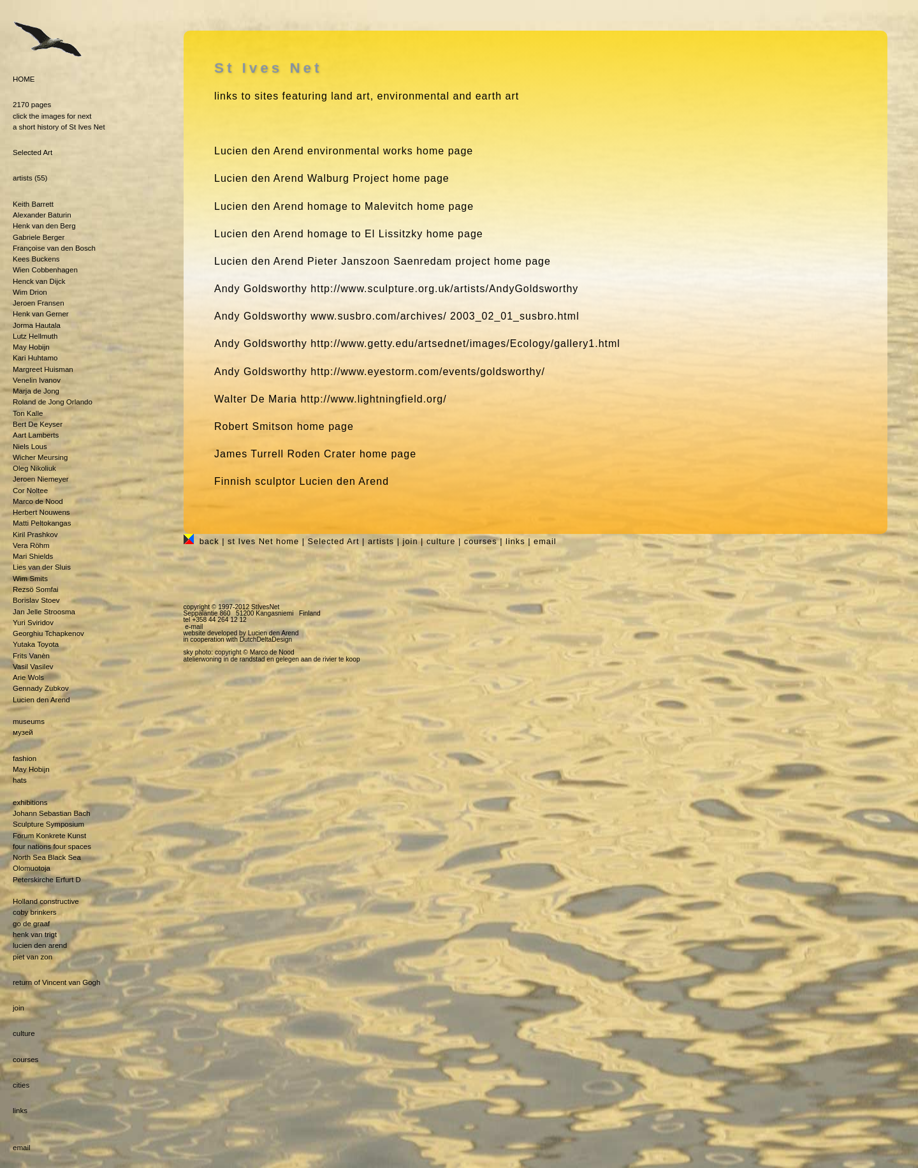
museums (29, 721)
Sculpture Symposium (48, 824)
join (18, 1008)
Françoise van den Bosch (54, 248)
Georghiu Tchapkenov (48, 633)
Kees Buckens (36, 259)
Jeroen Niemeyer (41, 479)
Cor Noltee (30, 490)
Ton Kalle (28, 413)
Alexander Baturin (42, 215)
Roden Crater (321, 453)
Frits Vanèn (31, 656)
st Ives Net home (263, 541)
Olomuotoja (31, 868)
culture (24, 1033)
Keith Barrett (33, 204)
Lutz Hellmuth (35, 336)
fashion (24, 758)
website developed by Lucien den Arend (241, 633)
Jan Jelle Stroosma (44, 612)
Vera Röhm (31, 545)
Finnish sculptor (255, 481)
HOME (24, 79)
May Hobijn (31, 347)
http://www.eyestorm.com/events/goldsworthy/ (427, 371)
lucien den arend (40, 945)
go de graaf (31, 924)
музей (23, 732)
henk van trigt (35, 934)
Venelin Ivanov (37, 380)
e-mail (194, 626)
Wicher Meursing (40, 457)
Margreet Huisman (43, 369)
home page (325, 426)
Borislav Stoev (36, 600)
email (22, 1147)
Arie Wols (28, 677)
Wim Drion (30, 292)
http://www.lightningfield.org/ (373, 399)
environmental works (360, 150)
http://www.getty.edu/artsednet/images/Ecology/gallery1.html (465, 343)
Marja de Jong (36, 391)
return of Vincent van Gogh (56, 982)
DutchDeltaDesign (266, 639)
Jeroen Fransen (38, 303)
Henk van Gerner (41, 314)
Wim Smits (30, 578)
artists (23, 178)
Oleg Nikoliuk (34, 468)
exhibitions (30, 802)
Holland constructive (46, 901)
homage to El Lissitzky (365, 233)
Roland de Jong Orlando (52, 402)
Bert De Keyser (37, 424)
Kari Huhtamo (35, 358)
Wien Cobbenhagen (45, 270)
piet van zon (32, 957)
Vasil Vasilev (33, 666)
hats (20, 780)
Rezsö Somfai (36, 589)
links (20, 1110)
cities (21, 1085)
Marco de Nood (38, 501)
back (209, 541)
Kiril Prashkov (35, 534)
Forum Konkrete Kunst (49, 835)
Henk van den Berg (44, 226)
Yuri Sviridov (33, 622)
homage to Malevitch (360, 206)
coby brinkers (34, 912)
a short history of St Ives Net (59, 127)
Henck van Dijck (39, 281)
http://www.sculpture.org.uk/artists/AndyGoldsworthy (444, 288)
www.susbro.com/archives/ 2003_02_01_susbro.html (444, 316)
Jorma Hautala (37, 325)
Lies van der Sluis (42, 567)
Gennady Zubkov (41, 688)
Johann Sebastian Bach (52, 813)
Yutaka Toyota (36, 644)
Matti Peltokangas (42, 523)
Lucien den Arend (41, 700)
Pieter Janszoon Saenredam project (398, 261)
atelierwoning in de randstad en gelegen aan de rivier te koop (272, 659)
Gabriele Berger (38, 237)
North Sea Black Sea (47, 857)
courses (25, 1059)
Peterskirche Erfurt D (47, 879)
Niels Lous (30, 446)
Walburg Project (348, 178)
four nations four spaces (52, 846)
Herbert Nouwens (41, 512)
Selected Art (32, 152)
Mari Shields (33, 556)
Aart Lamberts (36, 435)
